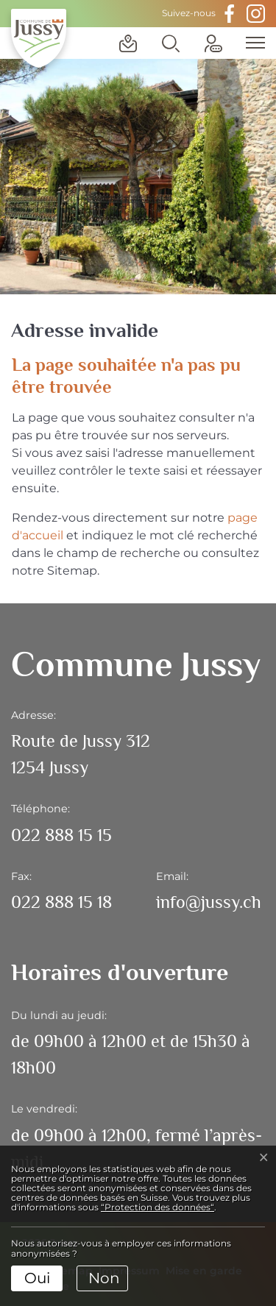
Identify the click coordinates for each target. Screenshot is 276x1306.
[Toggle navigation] (250, 42)
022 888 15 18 (61, 902)
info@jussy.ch (208, 902)
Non (104, 1278)
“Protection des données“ (157, 1207)
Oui (37, 1278)
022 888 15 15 (61, 835)
